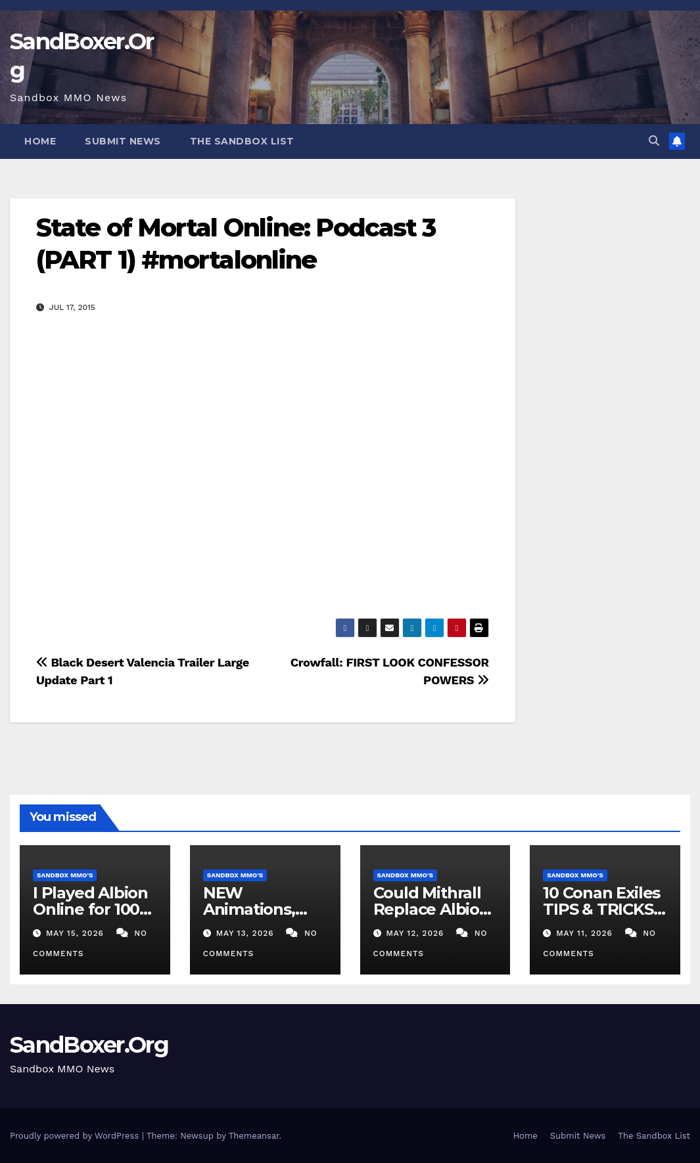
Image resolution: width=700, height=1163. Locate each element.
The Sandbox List (242, 141)
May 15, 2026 (76, 933)
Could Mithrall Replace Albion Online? (431, 909)
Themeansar (254, 1136)
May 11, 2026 (586, 933)
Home (40, 141)
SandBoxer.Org (89, 1045)
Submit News (123, 141)
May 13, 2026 (246, 933)
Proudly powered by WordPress (76, 1136)
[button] (654, 141)
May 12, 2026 (416, 933)
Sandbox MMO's (65, 875)
